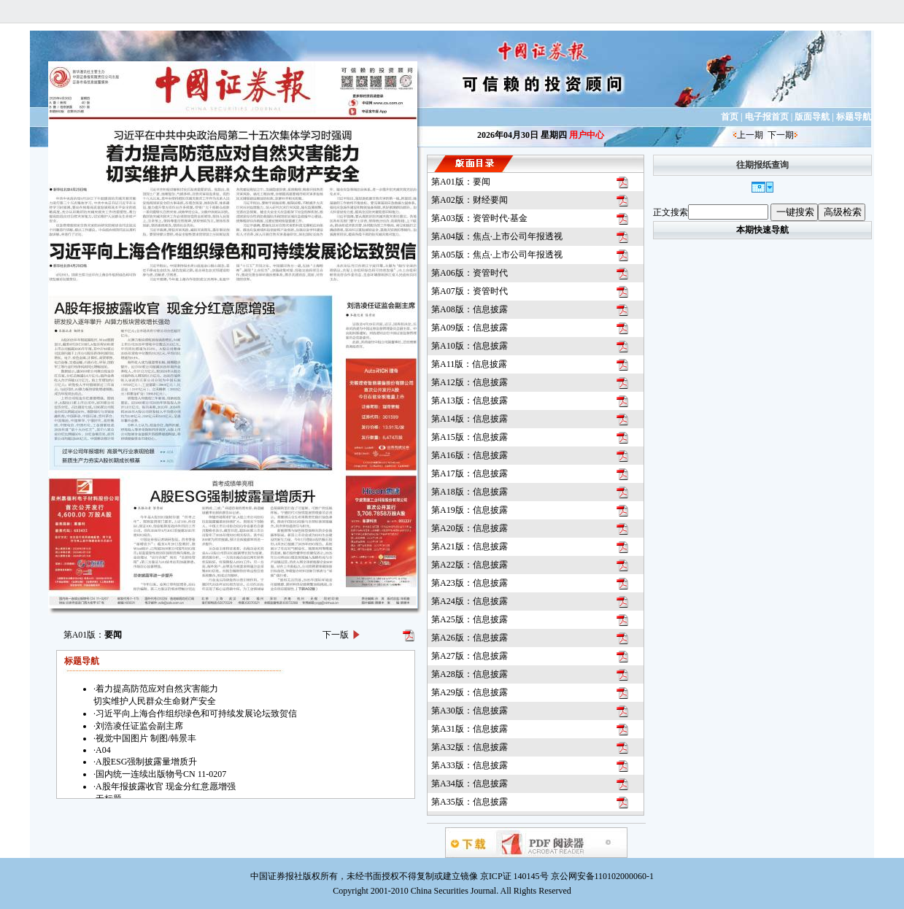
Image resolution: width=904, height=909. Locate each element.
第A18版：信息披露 (469, 492)
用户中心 (586, 135)
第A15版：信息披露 (469, 437)
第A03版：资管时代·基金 (479, 218)
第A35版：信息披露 (469, 802)
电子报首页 (767, 117)
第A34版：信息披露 (469, 783)
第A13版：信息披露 (469, 400)
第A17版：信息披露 (469, 473)
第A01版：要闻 (460, 182)
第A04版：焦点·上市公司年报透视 (497, 236)
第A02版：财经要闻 (469, 200)
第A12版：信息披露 (469, 382)
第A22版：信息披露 (469, 565)
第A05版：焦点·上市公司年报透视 (497, 255)
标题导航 (853, 117)
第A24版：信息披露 (469, 601)
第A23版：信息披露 (469, 583)
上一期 (750, 135)
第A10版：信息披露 (469, 346)
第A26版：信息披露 (469, 638)
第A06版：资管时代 (469, 273)
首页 (729, 117)
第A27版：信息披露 (469, 656)
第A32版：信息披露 (469, 747)
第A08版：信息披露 (469, 309)
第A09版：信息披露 (469, 327)
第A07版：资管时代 (469, 291)
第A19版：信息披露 (469, 510)
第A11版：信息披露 (469, 364)
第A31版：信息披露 (469, 729)
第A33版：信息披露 (469, 765)
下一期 (781, 135)
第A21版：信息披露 (469, 546)
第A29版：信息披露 (469, 692)
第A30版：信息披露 (469, 710)
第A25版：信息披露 (469, 619)
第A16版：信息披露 (469, 455)
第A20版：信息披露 (469, 528)
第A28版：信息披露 (469, 674)
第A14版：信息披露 (469, 419)
